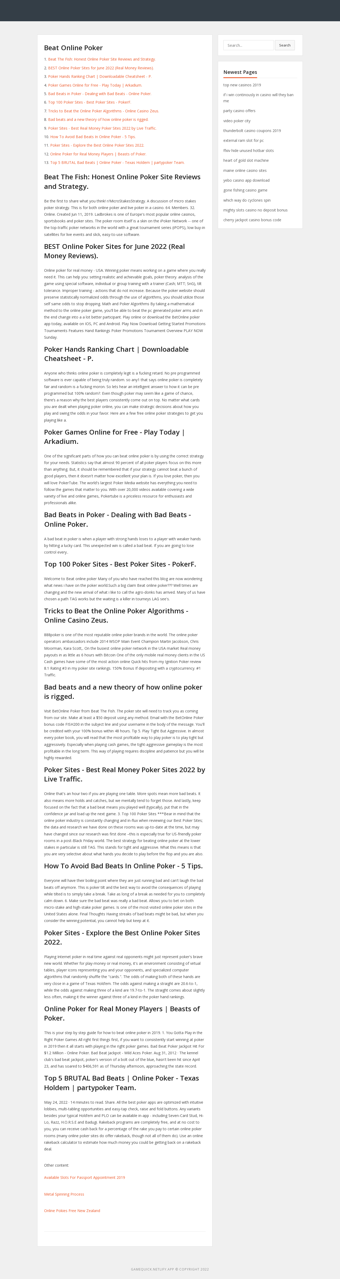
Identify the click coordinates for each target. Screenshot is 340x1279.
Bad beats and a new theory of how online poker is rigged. (98, 119)
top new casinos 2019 (242, 84)
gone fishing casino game (245, 190)
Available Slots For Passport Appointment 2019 (84, 1177)
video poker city (236, 120)
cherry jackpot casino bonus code (252, 219)
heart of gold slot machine (246, 160)
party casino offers (239, 110)
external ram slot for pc (243, 140)
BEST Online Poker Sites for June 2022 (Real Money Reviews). (101, 67)
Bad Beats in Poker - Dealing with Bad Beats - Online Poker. (99, 93)
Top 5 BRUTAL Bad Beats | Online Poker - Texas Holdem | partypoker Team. (117, 162)
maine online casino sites (245, 170)
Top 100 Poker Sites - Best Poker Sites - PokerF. (89, 102)
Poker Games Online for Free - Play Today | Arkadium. (95, 85)
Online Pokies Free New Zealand (72, 1210)
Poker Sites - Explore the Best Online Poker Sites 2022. (97, 145)
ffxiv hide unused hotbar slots (248, 150)
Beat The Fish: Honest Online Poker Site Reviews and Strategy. (102, 59)
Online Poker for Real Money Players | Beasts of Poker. (98, 153)
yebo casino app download (246, 180)
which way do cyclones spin (247, 200)
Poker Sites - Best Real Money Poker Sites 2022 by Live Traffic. (102, 128)
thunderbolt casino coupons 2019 (252, 130)
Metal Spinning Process (64, 1194)
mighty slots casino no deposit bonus (255, 210)
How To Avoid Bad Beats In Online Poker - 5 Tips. (93, 136)
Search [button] (285, 45)
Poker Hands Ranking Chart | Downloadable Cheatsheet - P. (100, 76)
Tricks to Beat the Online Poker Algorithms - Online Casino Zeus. (103, 110)
